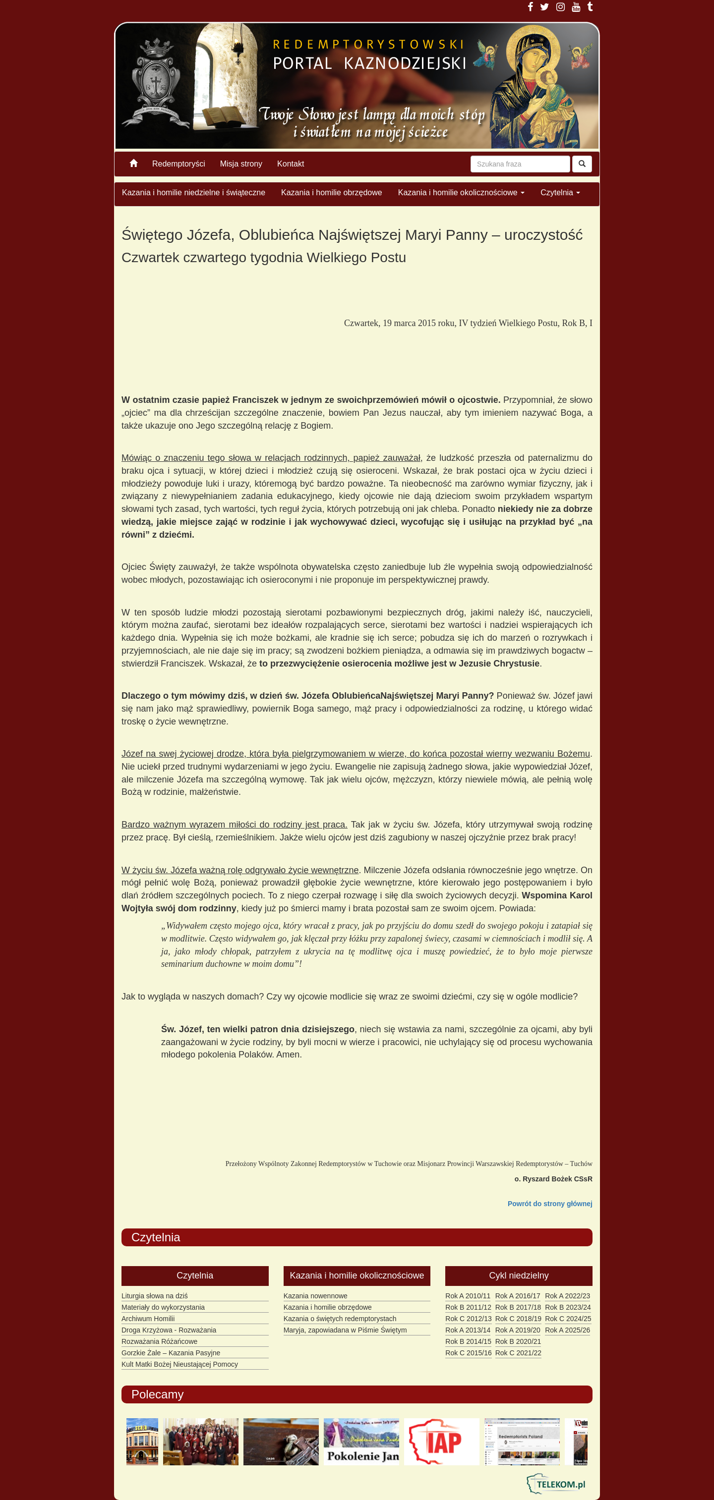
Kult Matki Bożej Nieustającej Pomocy (179, 1364)
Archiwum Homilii (148, 1319)
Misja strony (241, 164)
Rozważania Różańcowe (159, 1341)
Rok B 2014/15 (468, 1341)
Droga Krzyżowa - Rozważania (168, 1330)
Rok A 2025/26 (567, 1330)
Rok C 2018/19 (518, 1319)
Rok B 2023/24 (568, 1307)
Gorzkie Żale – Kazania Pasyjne (170, 1353)
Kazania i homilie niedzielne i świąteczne (193, 192)
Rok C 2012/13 (468, 1319)
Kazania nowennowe (316, 1296)
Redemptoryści (178, 164)
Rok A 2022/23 (567, 1296)
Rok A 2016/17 (517, 1296)
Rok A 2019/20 (517, 1330)
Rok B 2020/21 (518, 1341)
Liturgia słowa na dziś (154, 1296)
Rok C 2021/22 (518, 1353)
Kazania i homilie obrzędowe (331, 192)
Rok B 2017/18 (518, 1307)
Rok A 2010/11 (467, 1296)
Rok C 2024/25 (568, 1319)
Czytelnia (560, 192)
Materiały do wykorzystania (163, 1307)
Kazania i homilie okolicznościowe (461, 192)
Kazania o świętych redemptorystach (340, 1319)
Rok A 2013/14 (467, 1330)
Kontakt (290, 164)
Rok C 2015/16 (468, 1353)
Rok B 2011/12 (468, 1307)
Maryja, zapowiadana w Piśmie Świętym (345, 1330)
